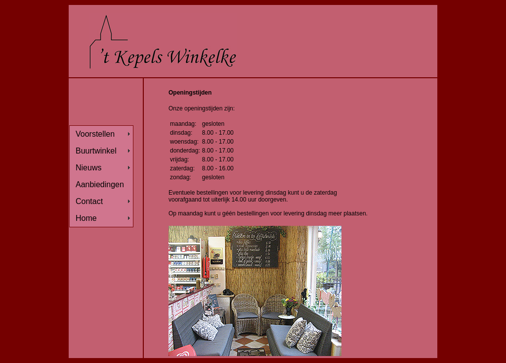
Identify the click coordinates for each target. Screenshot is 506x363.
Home (86, 218)
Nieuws (88, 167)
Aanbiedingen (100, 184)
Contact (89, 201)
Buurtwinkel (96, 151)
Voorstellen (95, 134)
